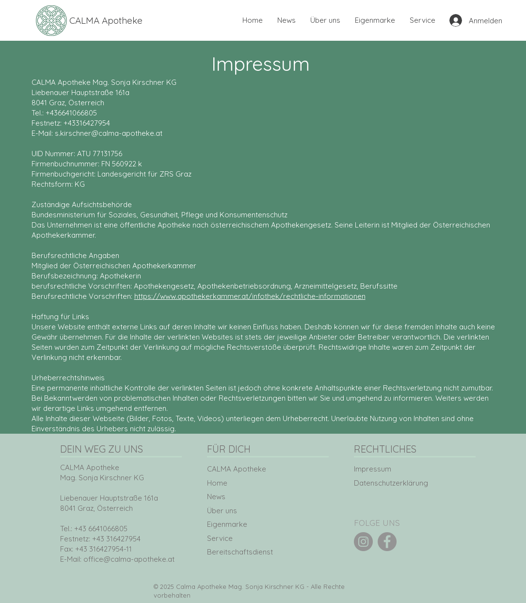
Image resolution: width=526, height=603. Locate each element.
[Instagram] (363, 541)
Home (217, 483)
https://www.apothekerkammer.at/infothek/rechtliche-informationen (250, 296)
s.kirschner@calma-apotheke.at (108, 133)
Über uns (222, 510)
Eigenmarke (227, 524)
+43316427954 (87, 123)
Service (220, 538)
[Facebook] (387, 541)
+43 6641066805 (101, 528)
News (216, 496)
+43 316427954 (116, 538)
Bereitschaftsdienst (240, 551)
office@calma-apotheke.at (129, 559)
